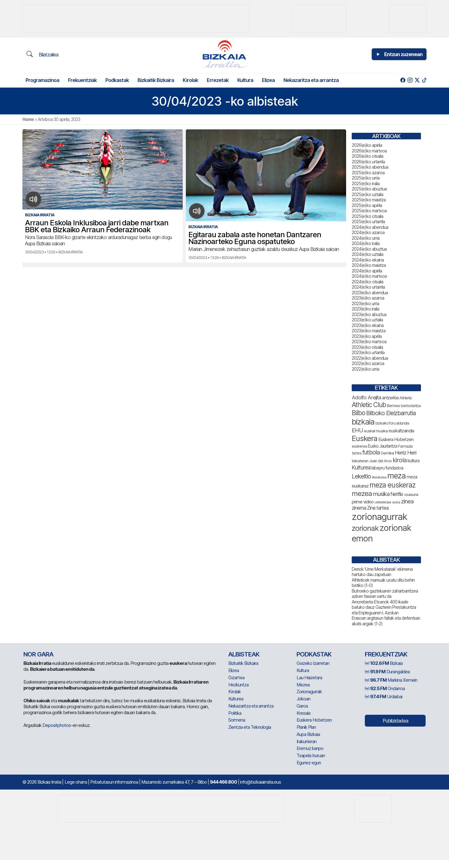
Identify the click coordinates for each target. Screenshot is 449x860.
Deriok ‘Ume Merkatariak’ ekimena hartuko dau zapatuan (382, 571)
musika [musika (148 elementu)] (381, 493)
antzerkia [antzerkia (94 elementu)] (390, 398)
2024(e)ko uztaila (367, 254)
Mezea (303, 685)
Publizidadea (395, 721)
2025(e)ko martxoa (369, 210)
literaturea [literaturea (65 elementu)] (379, 477)
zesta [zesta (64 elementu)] (396, 502)
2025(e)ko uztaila (367, 194)
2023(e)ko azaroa (368, 297)
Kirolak (190, 80)
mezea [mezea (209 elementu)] (362, 493)
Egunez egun (309, 763)
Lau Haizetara (309, 677)
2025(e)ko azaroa (368, 172)
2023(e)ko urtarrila (368, 352)
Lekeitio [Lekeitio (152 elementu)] (361, 476)
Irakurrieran (306, 741)
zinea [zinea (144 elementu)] (407, 501)
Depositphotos (56, 725)
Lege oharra (76, 782)
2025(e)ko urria (365, 177)
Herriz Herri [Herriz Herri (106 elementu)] (405, 453)
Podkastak (117, 80)
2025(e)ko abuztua (369, 188)
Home (28, 119)
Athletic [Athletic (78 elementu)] (405, 397)
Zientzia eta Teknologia (249, 727)
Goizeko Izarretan (313, 663)
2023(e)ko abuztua (369, 314)
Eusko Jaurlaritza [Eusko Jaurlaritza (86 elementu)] (382, 446)
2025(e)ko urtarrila (368, 221)
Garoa (302, 706)
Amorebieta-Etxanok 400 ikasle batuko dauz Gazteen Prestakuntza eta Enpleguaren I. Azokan (384, 607)
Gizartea (236, 677)
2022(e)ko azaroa (368, 363)
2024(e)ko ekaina (368, 259)
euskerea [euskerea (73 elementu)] (359, 446)
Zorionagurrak (309, 691)
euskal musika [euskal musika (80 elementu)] (376, 430)
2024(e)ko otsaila (367, 281)
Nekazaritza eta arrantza (311, 80)
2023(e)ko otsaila (367, 347)
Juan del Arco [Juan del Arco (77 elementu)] (380, 461)
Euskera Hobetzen (314, 720)
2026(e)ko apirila (367, 145)
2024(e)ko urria (365, 238)
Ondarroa (385, 688)
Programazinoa (42, 80)
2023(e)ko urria (365, 303)
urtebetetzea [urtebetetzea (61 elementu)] (382, 502)
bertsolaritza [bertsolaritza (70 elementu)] (411, 405)
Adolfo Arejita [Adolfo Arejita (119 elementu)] (366, 397)
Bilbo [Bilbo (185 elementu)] (358, 413)
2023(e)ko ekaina (368, 325)
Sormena (236, 720)
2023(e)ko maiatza (368, 330)
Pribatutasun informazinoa (114, 782)
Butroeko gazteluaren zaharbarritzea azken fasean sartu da (385, 593)
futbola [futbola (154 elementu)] (371, 452)
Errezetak (218, 80)
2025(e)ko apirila (367, 205)
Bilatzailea (42, 54)
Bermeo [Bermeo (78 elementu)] (393, 405)
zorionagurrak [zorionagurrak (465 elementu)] (379, 516)
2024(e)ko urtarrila (368, 287)
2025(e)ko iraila (365, 183)
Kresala (303, 713)
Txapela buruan (311, 755)
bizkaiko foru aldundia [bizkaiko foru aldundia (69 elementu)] (392, 423)
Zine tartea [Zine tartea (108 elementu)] (378, 508)
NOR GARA (38, 654)
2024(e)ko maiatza (369, 265)
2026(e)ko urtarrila (368, 161)
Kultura (245, 80)
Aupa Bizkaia (308, 734)
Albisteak (243, 654)
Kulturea (235, 699)
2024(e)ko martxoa (369, 276)
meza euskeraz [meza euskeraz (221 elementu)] (392, 485)
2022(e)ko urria (365, 369)
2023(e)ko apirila (367, 336)
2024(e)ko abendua (370, 227)
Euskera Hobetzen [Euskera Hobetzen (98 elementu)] (395, 439)
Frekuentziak (82, 80)
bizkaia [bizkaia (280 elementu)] (363, 421)
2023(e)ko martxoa (369, 341)
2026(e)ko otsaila (367, 156)
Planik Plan (306, 727)
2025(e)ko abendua (370, 167)
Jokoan (303, 699)
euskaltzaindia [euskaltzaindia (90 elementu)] (401, 430)
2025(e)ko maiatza (369, 199)
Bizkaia (384, 663)
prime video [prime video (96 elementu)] (363, 502)
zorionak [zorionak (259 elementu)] (365, 528)
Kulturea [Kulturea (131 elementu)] (361, 467)
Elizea (268, 80)
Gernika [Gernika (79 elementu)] (387, 452)
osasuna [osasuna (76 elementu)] (411, 494)
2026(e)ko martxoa (369, 150)
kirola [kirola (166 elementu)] (400, 460)
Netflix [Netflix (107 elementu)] (396, 494)
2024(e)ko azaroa (368, 232)
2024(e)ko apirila (367, 270)
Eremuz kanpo (310, 748)
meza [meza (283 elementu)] (396, 475)
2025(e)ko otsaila (367, 216)
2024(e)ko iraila (365, 243)
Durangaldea (387, 672)
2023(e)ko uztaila (367, 319)
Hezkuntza (238, 685)
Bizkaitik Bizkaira (156, 80)
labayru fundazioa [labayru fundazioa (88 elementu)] (387, 467)
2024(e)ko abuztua (369, 249)
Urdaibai (383, 696)
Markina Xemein (391, 680)
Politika (234, 713)
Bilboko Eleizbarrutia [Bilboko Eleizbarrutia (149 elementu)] (391, 413)
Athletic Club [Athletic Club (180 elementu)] (369, 405)
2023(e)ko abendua (370, 292)
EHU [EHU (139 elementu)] (357, 430)
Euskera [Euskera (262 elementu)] (364, 438)
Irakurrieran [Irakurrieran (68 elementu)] (360, 461)
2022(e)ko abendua (370, 358)
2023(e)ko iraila (365, 308)
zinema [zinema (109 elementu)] (359, 508)
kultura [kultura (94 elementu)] (413, 461)
